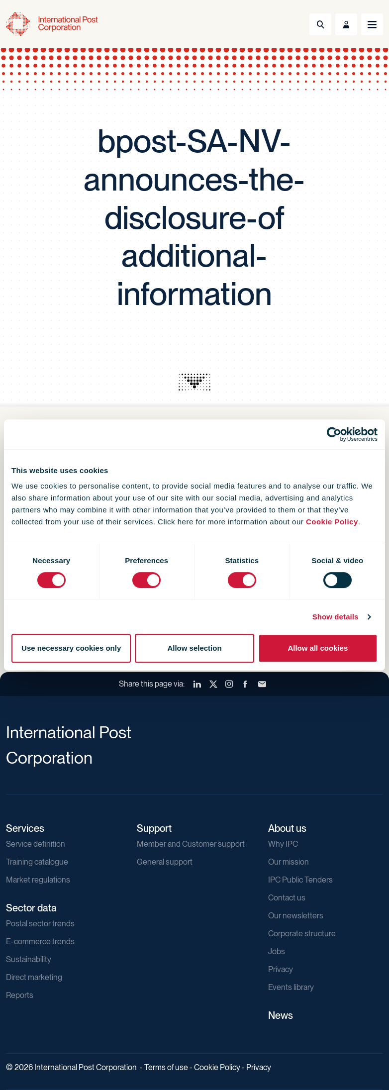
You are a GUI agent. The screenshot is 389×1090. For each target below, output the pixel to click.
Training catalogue (37, 862)
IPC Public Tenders (300, 880)
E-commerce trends (40, 941)
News (280, 1015)
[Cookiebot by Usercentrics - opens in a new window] (334, 434)
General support (165, 862)
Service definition (35, 844)
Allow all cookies (318, 648)
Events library (291, 987)
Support (154, 828)
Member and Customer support (191, 844)
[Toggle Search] (320, 24)
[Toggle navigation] (372, 24)
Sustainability (28, 959)
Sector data (31, 908)
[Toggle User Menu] (346, 24)
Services (25, 828)
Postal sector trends (40, 923)
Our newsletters (295, 915)
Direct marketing (34, 977)
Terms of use (166, 1067)
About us (287, 828)
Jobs (276, 951)
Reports (19, 995)
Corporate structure (302, 933)
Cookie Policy (332, 521)
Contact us (286, 897)
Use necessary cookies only (71, 648)
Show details (335, 616)
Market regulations (38, 880)
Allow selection (194, 648)
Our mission (288, 862)
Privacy (280, 969)
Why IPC (283, 844)
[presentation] (194, 382)
